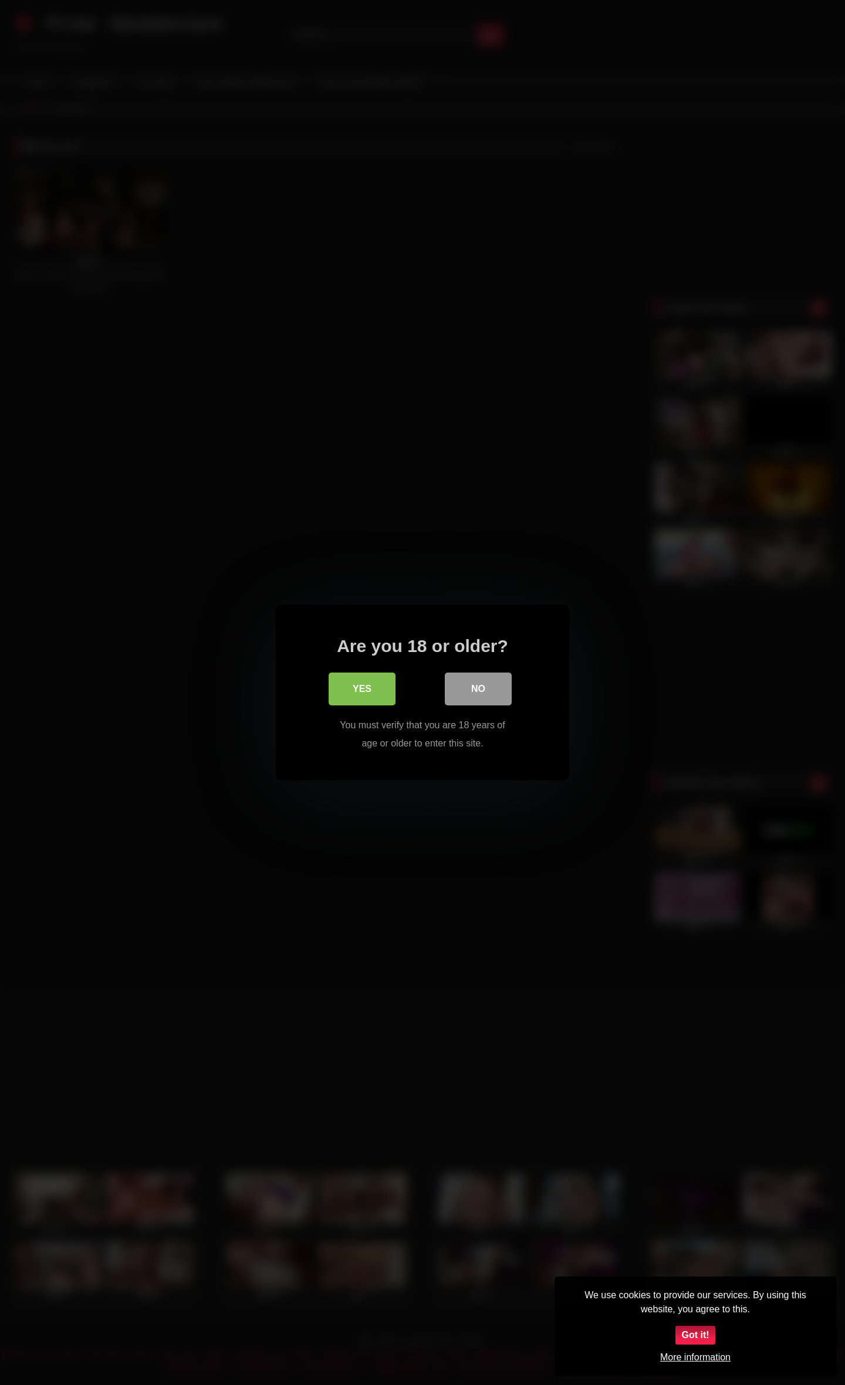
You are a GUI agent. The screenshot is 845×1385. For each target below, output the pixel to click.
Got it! (695, 1335)
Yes (362, 689)
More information (695, 1357)
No (478, 689)
